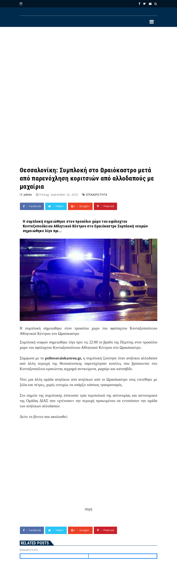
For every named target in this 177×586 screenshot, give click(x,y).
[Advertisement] (88, 63)
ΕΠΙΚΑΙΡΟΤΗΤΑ (96, 194)
